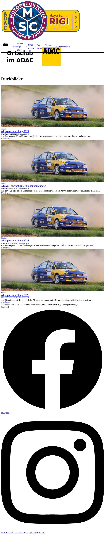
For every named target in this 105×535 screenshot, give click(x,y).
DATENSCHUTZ (22, 533)
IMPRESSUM (7, 533)
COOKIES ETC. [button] (38, 533)
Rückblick (3, 128)
